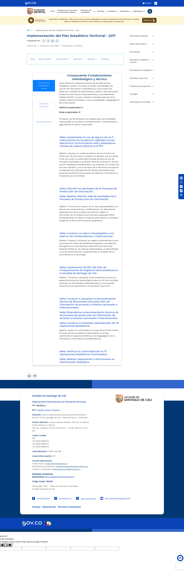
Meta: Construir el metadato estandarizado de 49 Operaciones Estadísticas (89, 324)
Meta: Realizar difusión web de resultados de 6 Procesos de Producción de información (88, 198)
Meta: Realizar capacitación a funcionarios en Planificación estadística (87, 360)
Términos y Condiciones (69, 507)
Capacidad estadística (44, 122)
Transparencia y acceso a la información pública (67, 11)
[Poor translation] (8, 545)
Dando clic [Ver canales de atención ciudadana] (149, 20)
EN (156, 3)
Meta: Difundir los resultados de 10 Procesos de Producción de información (88, 190)
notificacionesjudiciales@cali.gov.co (72, 466)
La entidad (111, 11)
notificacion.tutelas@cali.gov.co (66, 469)
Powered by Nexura (175, 531)
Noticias (92, 59)
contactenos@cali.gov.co (56, 463)
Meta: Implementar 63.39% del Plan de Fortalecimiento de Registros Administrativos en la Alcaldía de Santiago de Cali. (89, 270)
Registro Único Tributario (48, 410)
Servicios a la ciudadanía (86, 11)
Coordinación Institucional (44, 105)
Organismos (137, 11)
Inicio (52, 11)
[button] (150, 11)
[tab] (142, 36)
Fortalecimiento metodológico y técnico (44, 85)
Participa (100, 11)
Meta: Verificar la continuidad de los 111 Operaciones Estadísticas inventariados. (84, 353)
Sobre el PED (45, 59)
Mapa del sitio (49, 507)
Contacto (105, 59)
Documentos (62, 59)
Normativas (124, 11)
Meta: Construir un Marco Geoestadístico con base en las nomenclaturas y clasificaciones (87, 235)
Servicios (78, 59)
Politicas (36, 507)
